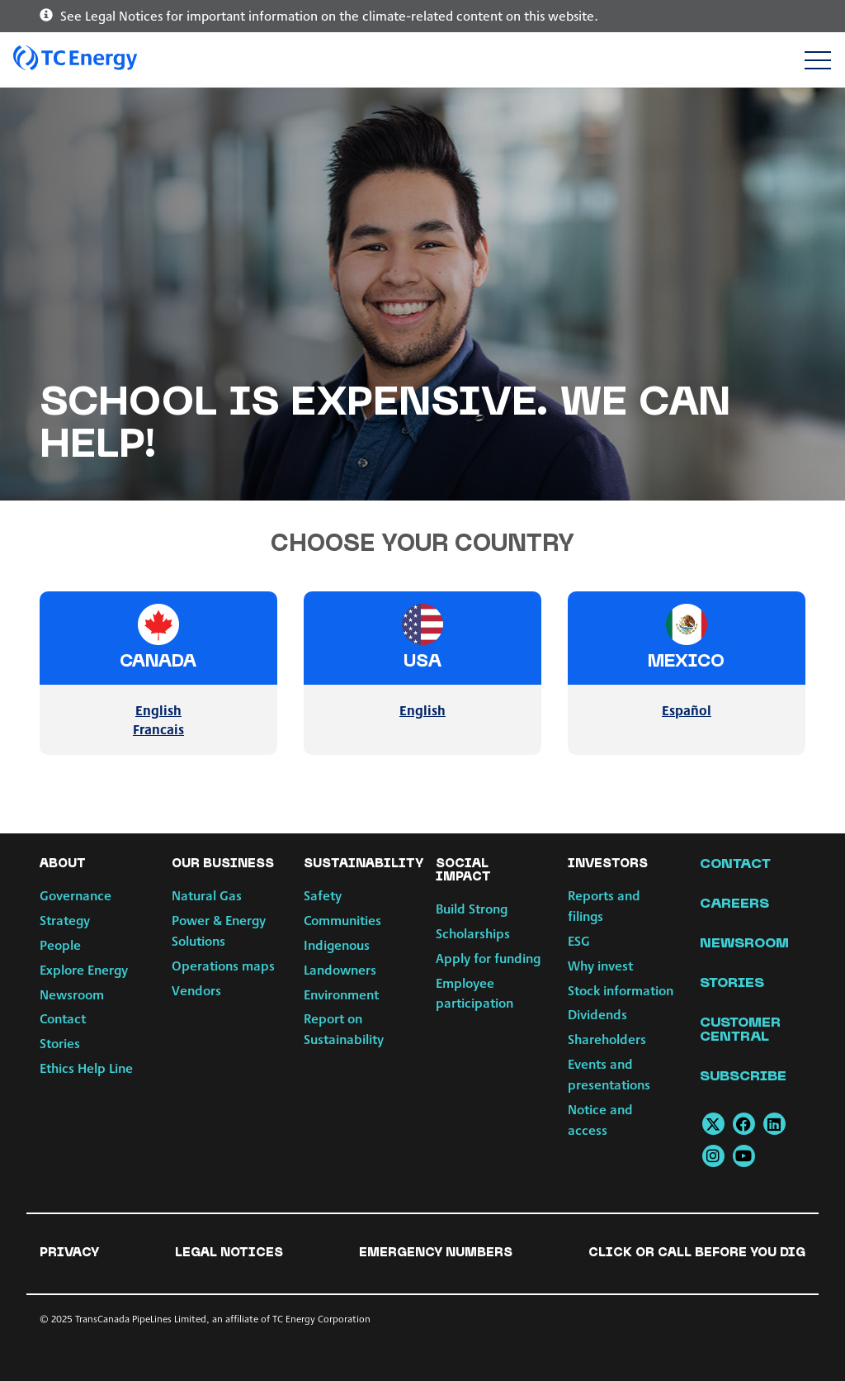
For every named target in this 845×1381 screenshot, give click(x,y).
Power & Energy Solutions (219, 930)
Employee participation (474, 992)
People (60, 944)
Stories (60, 1042)
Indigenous (337, 944)
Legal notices (229, 1253)
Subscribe (743, 1077)
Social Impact (463, 870)
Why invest (600, 965)
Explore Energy (84, 969)
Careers (734, 904)
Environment (341, 994)
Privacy (69, 1253)
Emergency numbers (435, 1253)
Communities (342, 919)
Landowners (340, 969)
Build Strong (471, 908)
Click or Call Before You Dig (696, 1253)
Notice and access (600, 1119)
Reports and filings (604, 905)
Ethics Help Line (86, 1067)
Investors (608, 864)
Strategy (65, 919)
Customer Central (740, 1031)
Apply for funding (488, 957)
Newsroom (72, 994)
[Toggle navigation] (817, 60)
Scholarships (473, 933)
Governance (75, 895)
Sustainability (363, 864)
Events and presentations (609, 1073)
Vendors (196, 990)
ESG (579, 940)
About (63, 864)
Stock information (620, 990)
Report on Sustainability (344, 1028)
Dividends (597, 1014)
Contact (63, 1018)
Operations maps (223, 965)
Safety (323, 895)
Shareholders (607, 1038)
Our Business (223, 864)
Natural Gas (207, 895)
